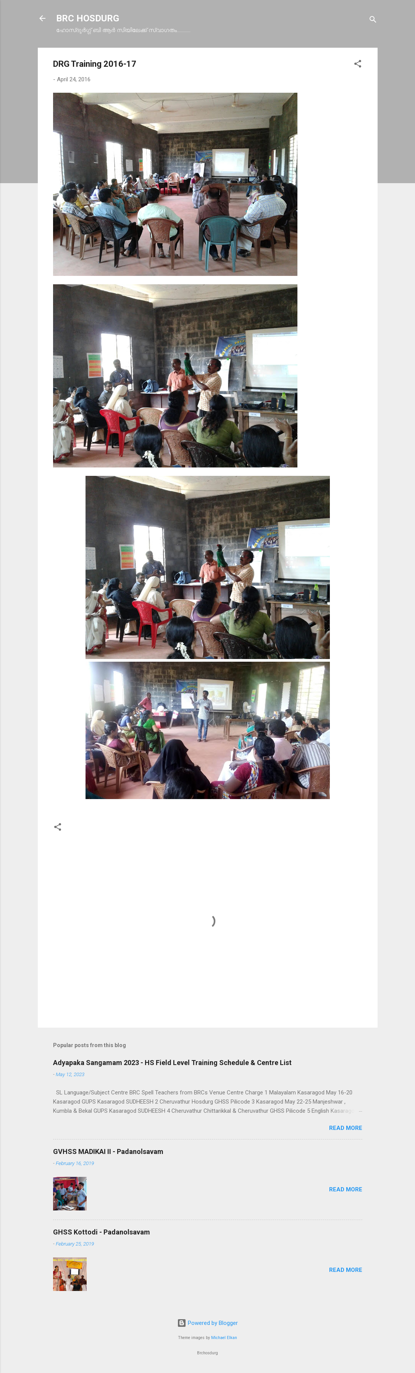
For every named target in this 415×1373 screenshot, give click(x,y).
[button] (357, 65)
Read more (345, 1128)
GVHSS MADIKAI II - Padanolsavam (108, 1151)
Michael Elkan (224, 1337)
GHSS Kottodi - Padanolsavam (101, 1232)
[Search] (373, 20)
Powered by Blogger (207, 1323)
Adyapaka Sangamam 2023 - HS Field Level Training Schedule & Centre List (172, 1063)
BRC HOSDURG (87, 18)
